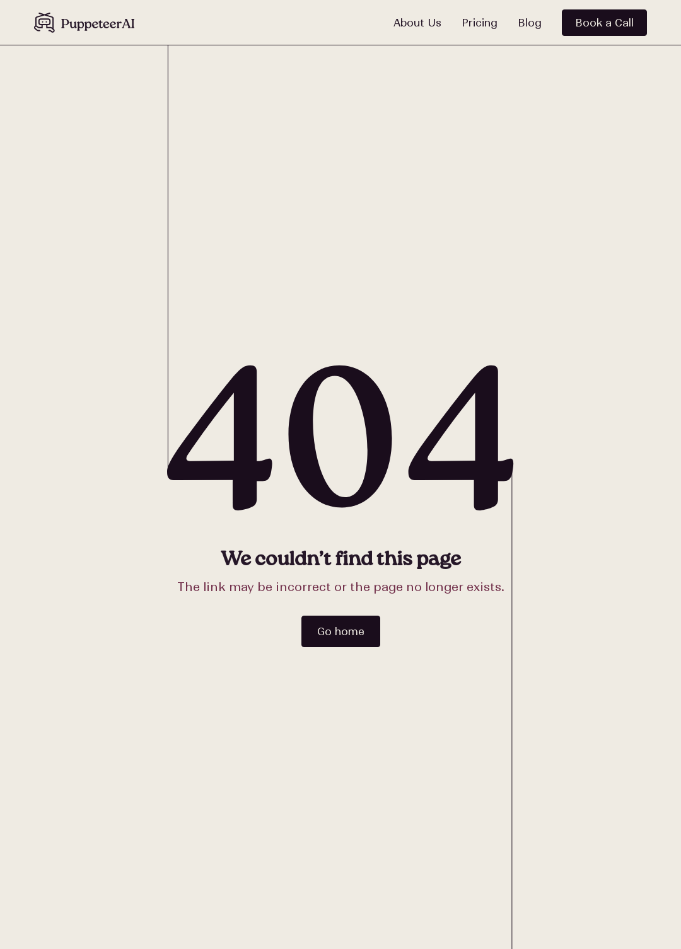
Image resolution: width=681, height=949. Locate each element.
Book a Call (604, 22)
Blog (530, 22)
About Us (417, 22)
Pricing (480, 22)
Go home (340, 631)
